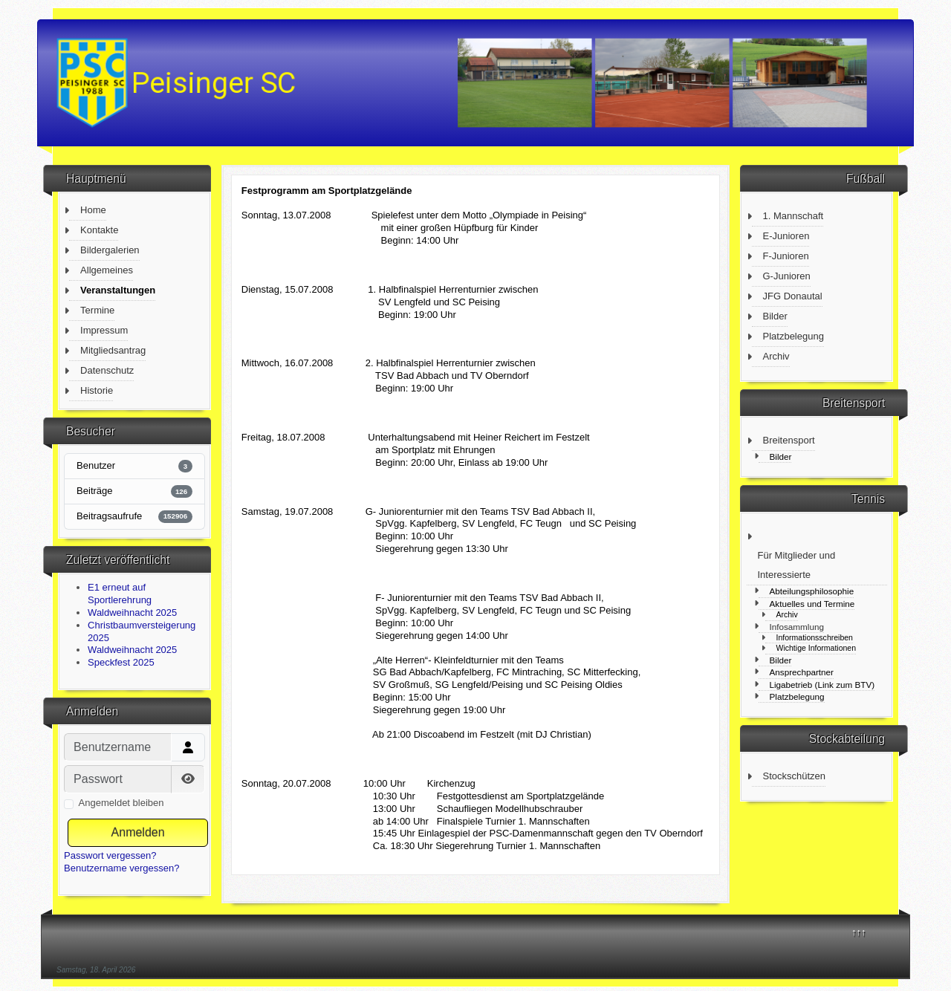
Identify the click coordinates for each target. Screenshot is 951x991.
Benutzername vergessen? (121, 868)
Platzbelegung (793, 336)
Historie (96, 390)
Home (93, 209)
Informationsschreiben (814, 637)
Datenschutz (107, 370)
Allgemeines (106, 270)
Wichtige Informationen (816, 647)
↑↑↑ (858, 932)
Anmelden (138, 832)
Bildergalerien (110, 250)
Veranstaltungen (117, 290)
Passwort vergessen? (110, 855)
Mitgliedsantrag (113, 350)
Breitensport (789, 440)
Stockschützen (794, 776)
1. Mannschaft (793, 215)
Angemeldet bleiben (121, 802)
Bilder (775, 316)
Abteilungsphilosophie (812, 591)
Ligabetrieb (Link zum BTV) (822, 684)
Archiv (776, 356)
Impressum (104, 330)
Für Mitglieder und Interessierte (797, 565)
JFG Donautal (792, 296)
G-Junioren (787, 276)
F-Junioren (786, 255)
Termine (97, 310)
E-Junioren (786, 235)
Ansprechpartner (802, 672)
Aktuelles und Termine (812, 603)
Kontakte (99, 229)
